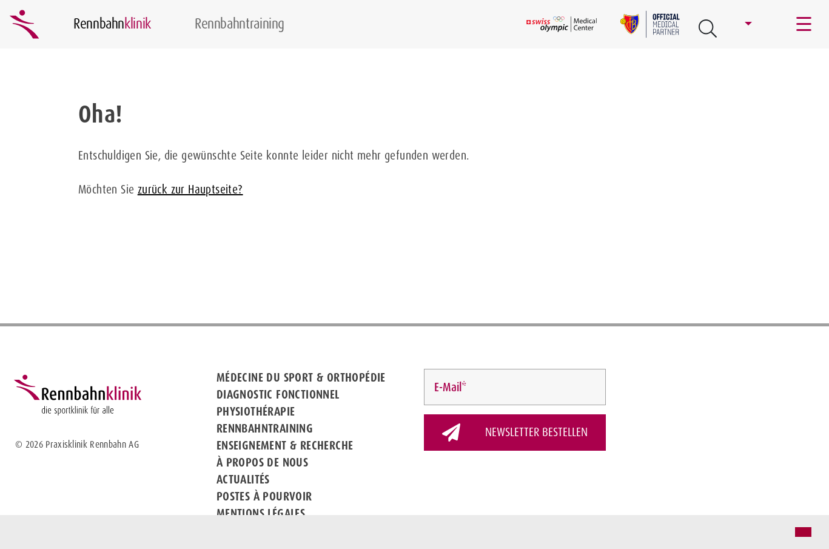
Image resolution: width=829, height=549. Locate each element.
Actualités (243, 479)
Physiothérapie (255, 411)
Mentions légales (260, 513)
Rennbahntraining (264, 428)
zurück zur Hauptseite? (190, 189)
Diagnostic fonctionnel (278, 394)
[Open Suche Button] (708, 28)
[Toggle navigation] (804, 24)
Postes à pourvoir (264, 496)
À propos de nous (262, 462)
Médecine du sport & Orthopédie (301, 377)
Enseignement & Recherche (285, 445)
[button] (19, 533)
